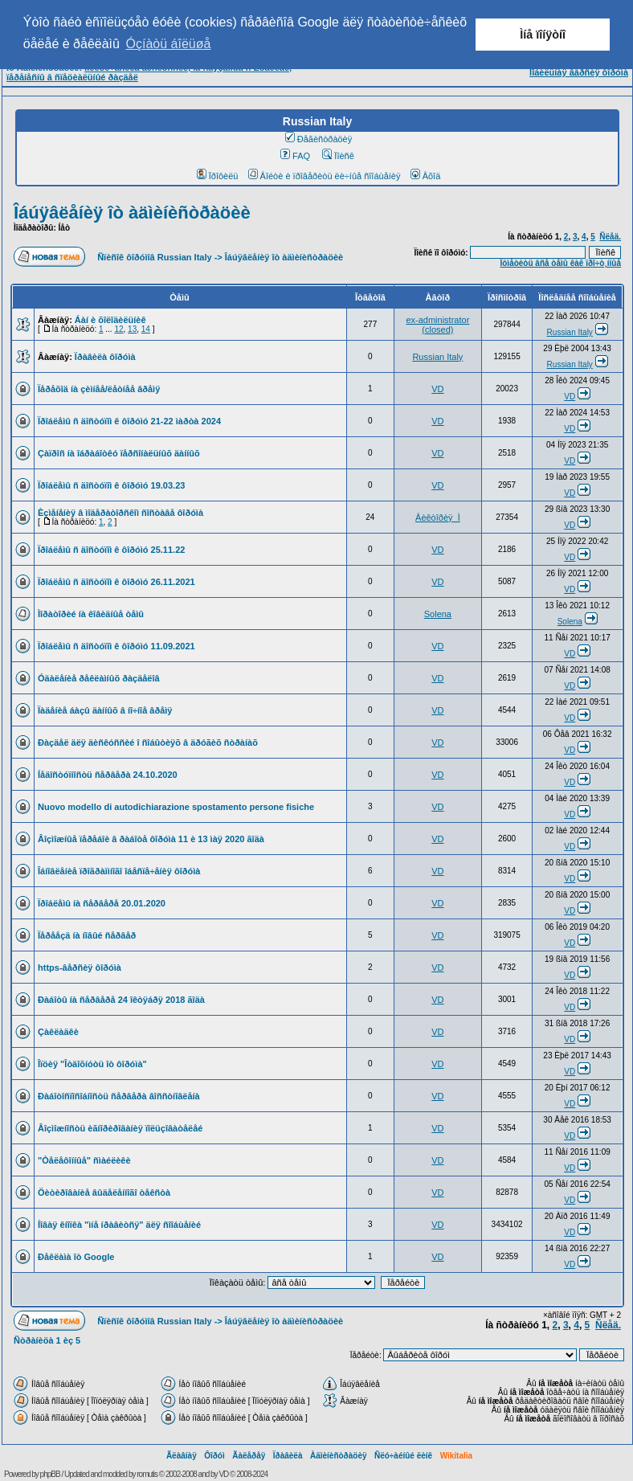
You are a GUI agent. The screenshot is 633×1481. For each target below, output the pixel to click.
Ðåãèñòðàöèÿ (319, 139)
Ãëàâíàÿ (181, 1455)
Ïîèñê (337, 156)
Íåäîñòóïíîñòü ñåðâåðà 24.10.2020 (108, 774)
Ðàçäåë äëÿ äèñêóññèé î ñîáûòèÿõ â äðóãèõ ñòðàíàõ (148, 742)
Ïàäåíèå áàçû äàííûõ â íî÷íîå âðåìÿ (105, 710)
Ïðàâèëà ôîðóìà (105, 357)
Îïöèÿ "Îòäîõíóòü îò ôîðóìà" (92, 1064)
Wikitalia (456, 1455)
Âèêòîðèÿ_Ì (437, 517)
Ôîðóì (214, 1455)
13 (132, 329)
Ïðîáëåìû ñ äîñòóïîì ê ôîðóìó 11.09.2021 (116, 646)
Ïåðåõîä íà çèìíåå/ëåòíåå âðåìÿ (99, 389)
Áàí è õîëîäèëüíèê (110, 320)
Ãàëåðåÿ (248, 1455)
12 (118, 329)
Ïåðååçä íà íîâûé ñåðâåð (87, 935)
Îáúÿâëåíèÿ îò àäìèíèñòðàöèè (132, 213)
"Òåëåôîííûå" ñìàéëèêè (84, 1160)
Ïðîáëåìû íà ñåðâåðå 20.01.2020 (101, 903)
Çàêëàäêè (58, 1032)
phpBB (50, 1474)
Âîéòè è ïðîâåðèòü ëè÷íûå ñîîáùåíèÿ (324, 176)
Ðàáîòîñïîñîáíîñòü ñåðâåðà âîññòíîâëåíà (119, 1096)
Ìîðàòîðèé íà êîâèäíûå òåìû (91, 614)
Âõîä (425, 176)
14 (145, 329)
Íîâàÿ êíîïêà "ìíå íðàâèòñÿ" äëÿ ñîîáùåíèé (119, 1224)
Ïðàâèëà (288, 1455)
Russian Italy (570, 332)
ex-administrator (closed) (437, 324)
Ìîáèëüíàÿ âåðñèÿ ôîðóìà (578, 72)
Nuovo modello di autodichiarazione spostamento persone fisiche (176, 807)
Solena (437, 614)
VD (437, 389)
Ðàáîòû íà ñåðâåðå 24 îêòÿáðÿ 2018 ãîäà (121, 999)
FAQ (295, 156)
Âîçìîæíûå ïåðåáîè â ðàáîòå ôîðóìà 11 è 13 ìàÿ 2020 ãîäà (151, 839)
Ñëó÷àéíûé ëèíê (403, 1455)
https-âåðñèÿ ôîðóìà (79, 967)
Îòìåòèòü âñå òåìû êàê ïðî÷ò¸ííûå (560, 263)
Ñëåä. (610, 236)
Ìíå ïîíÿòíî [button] (543, 34)
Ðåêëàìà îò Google (76, 1257)
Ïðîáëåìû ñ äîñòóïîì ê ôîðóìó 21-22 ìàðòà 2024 (129, 421)
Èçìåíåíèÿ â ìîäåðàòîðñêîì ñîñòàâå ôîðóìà (120, 513)
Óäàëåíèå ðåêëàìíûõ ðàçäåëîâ (99, 678)
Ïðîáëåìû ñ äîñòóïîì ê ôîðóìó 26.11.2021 (116, 582)
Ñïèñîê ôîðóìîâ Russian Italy (154, 257)
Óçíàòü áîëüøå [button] (168, 44)
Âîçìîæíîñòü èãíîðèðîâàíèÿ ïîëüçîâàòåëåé (120, 1128)
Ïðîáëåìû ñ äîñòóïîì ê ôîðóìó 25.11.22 (111, 549)
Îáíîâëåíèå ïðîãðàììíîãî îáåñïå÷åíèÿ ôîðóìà (119, 871)
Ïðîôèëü (218, 176)
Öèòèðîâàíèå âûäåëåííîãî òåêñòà (104, 1192)
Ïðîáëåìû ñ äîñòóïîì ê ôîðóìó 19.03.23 (111, 485)
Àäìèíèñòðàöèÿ (338, 1455)
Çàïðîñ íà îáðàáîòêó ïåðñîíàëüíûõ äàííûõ (119, 453)
